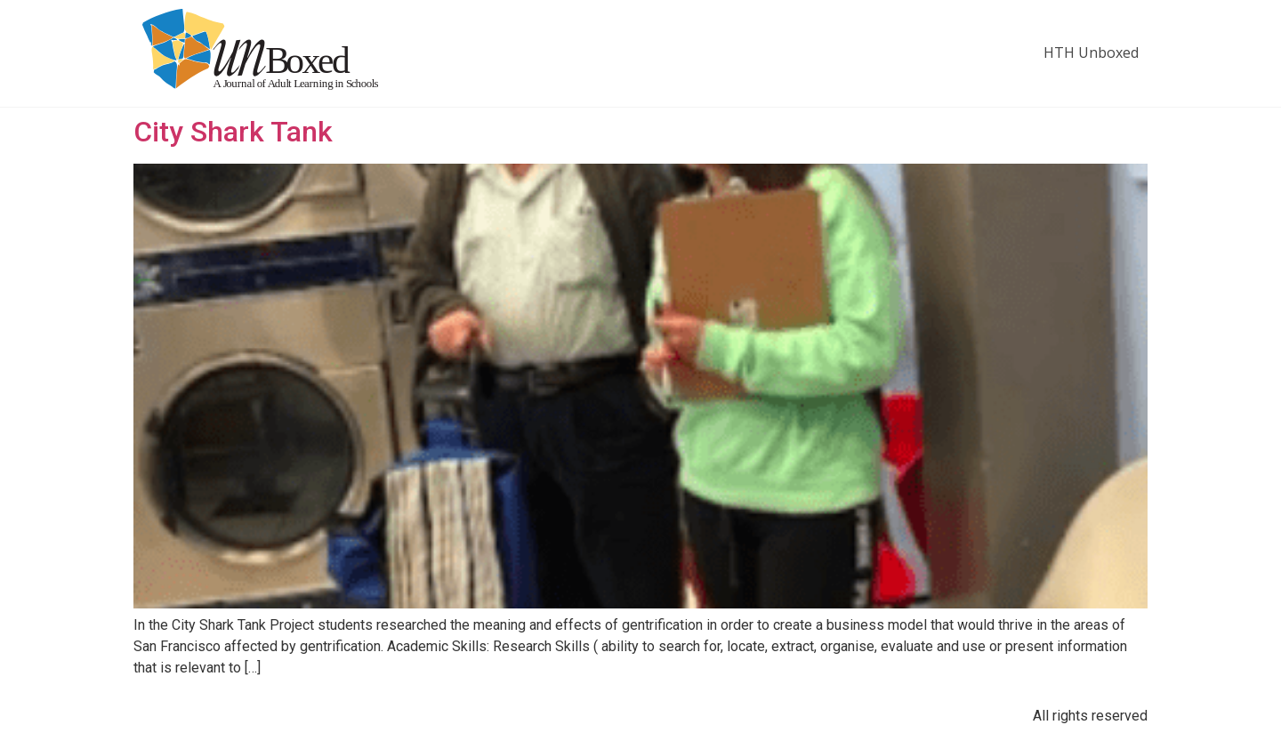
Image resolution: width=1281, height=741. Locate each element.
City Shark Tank (233, 132)
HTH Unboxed (1091, 52)
